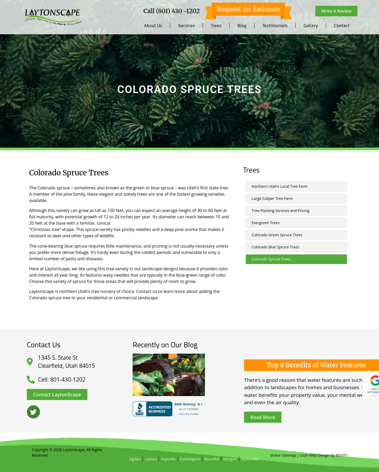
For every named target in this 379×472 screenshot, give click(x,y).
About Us (153, 25)
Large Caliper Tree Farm (272, 198)
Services (186, 25)
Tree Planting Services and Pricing (280, 210)
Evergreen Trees (265, 222)
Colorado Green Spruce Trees (277, 234)
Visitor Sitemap (283, 455)
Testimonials (274, 25)
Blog (241, 25)
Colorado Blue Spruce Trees (275, 246)
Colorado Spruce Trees (271, 259)
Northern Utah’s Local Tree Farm (279, 186)
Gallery (310, 25)
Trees (216, 25)
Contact (342, 25)
